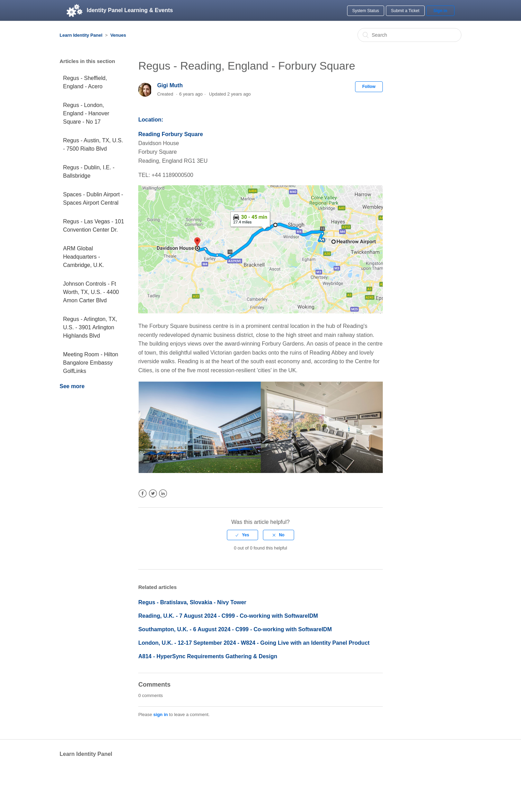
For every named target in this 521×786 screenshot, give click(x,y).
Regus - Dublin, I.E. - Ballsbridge (89, 171)
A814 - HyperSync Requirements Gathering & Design (207, 656)
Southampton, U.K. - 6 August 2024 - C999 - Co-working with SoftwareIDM (235, 629)
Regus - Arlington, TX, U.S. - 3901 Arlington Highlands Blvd (90, 327)
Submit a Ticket (405, 10)
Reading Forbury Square (170, 134)
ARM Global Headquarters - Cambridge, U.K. (83, 256)
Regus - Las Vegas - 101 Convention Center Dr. (93, 225)
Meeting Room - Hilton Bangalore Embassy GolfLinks (90, 362)
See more (72, 386)
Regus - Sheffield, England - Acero (85, 82)
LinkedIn (163, 493)
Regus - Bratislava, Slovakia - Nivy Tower (192, 602)
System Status (365, 10)
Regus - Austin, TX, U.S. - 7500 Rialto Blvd (93, 144)
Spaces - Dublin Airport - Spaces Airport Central (93, 198)
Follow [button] (369, 86)
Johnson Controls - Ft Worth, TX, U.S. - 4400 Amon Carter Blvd (91, 292)
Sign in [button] (440, 10)
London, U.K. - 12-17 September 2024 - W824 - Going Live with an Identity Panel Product (254, 643)
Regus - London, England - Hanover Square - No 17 (86, 113)
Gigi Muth (170, 85)
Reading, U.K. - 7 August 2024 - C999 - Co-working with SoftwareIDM (228, 616)
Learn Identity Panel (81, 35)
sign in (160, 714)
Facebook (142, 493)
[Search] (409, 35)
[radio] (242, 535)
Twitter (153, 493)
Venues (118, 35)
